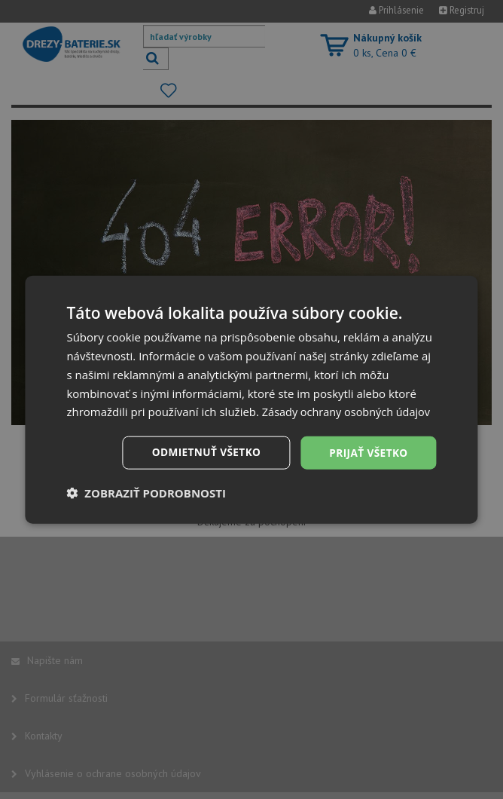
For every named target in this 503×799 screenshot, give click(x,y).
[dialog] (251, 400)
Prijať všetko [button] (367, 462)
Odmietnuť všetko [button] (203, 462)
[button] (146, 502)
